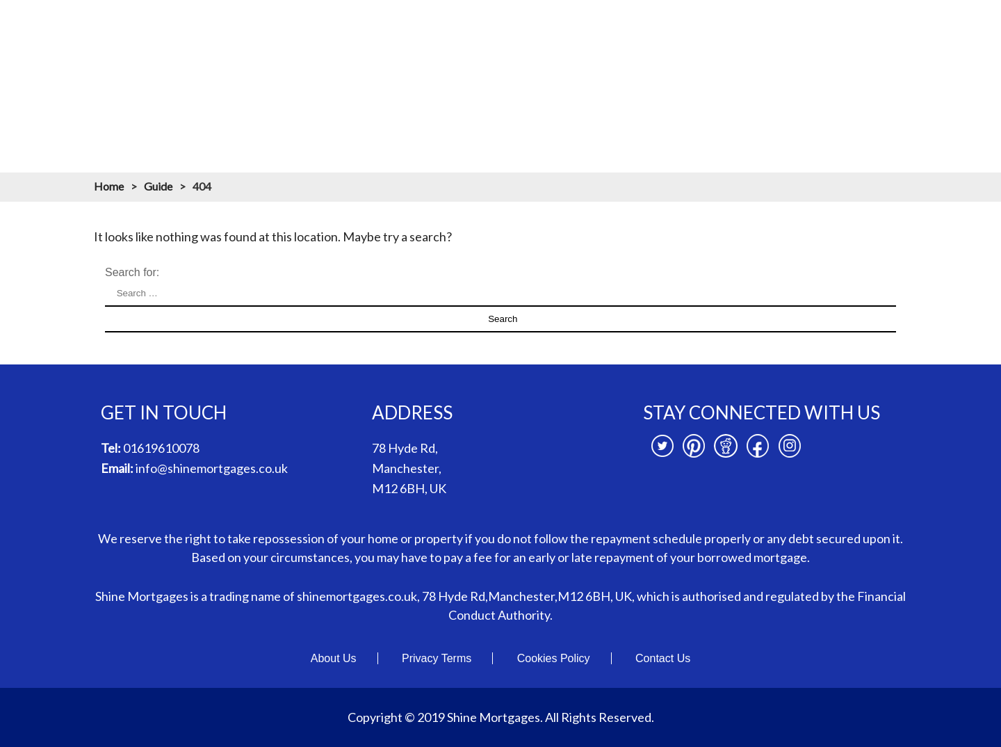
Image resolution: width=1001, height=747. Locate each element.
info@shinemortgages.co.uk (212, 468)
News (882, 27)
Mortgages (474, 27)
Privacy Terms (436, 658)
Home (334, 27)
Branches (816, 27)
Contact (943, 27)
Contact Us (662, 658)
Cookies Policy (553, 658)
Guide (158, 186)
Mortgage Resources (714, 27)
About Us (334, 658)
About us (399, 27)
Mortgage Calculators (582, 27)
